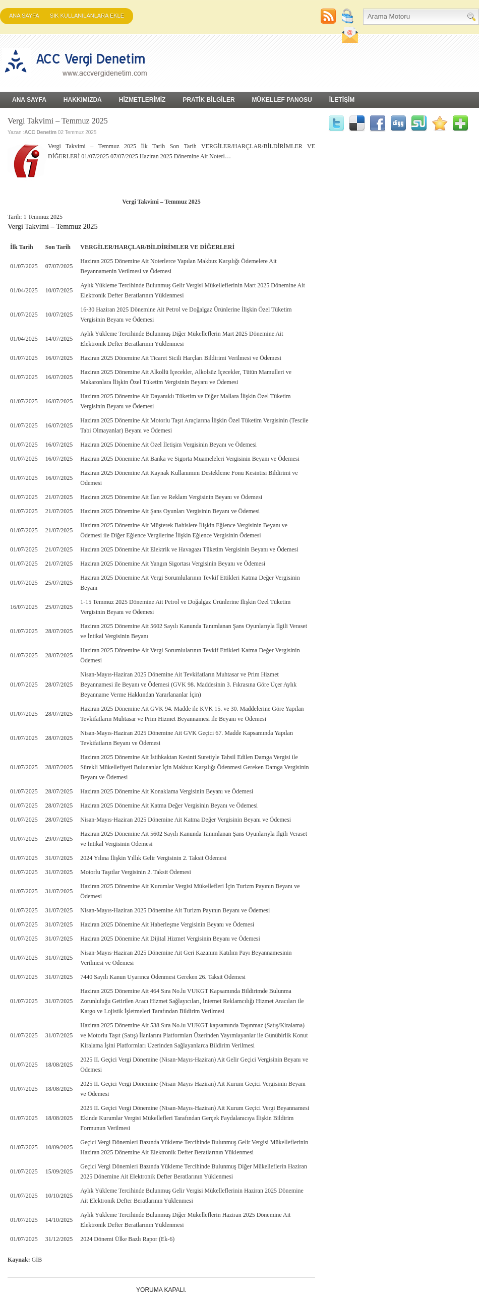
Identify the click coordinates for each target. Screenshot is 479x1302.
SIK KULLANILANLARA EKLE (87, 16)
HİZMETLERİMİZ (142, 99)
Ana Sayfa (24, 16)
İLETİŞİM (342, 99)
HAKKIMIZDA (83, 99)
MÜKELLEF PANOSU (282, 99)
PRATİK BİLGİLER (208, 99)
